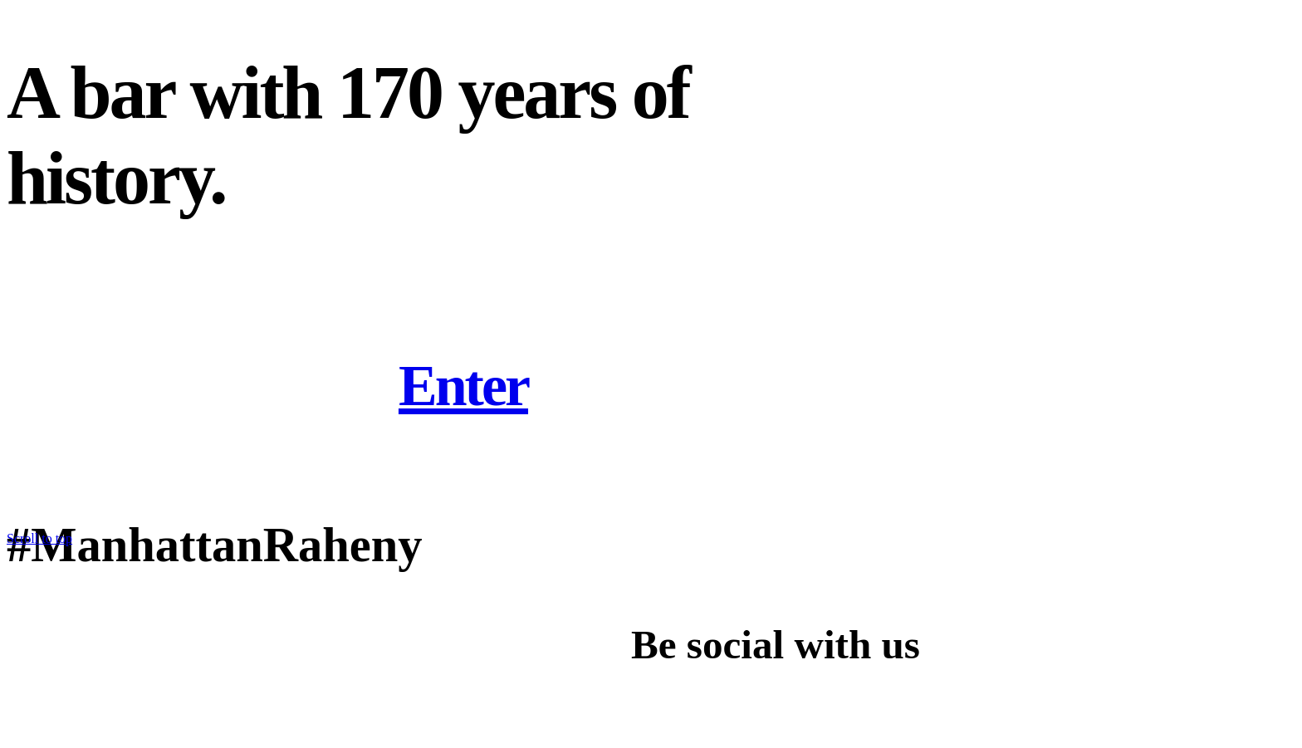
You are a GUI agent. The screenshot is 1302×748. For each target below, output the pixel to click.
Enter (463, 386)
